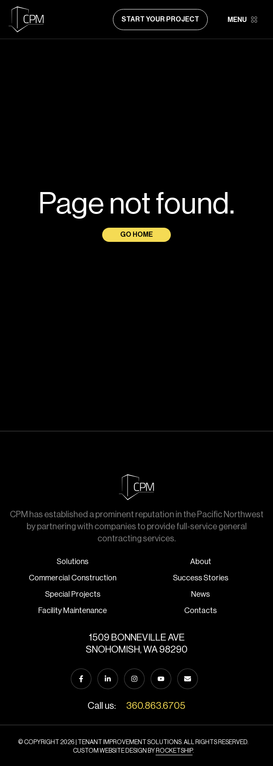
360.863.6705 (155, 706)
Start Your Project (160, 19)
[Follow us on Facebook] (81, 678)
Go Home (136, 234)
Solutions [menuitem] (72, 561)
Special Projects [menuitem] (72, 594)
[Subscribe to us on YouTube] (161, 678)
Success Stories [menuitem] (200, 578)
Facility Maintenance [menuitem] (72, 610)
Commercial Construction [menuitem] (72, 578)
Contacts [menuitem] (200, 610)
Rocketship (174, 751)
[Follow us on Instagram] (134, 678)
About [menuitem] (200, 561)
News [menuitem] (200, 594)
